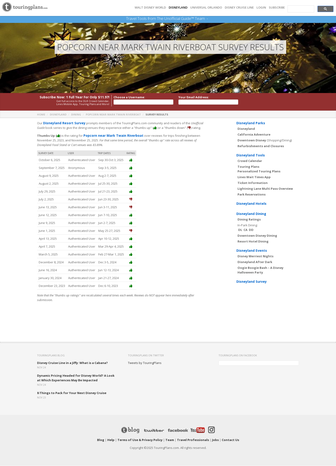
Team (169, 440)
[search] (300, 9)
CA (245, 230)
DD (251, 230)
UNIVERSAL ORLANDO (206, 7)
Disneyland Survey (251, 282)
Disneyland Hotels (251, 204)
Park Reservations (252, 195)
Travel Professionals (193, 440)
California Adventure (254, 135)
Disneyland (58, 114)
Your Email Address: (193, 97)
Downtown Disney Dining (257, 236)
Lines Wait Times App (254, 177)
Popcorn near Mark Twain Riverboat (113, 114)
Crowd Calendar (250, 161)
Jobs (215, 440)
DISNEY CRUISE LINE (239, 7)
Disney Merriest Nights (255, 256)
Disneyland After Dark (255, 262)
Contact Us (230, 440)
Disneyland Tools (250, 155)
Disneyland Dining (251, 214)
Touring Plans (248, 167)
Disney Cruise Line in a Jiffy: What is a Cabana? (72, 363)
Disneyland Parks (250, 123)
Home (41, 114)
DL (240, 230)
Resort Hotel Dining (253, 241)
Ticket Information (253, 183)
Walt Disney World (150, 7)
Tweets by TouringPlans (145, 363)
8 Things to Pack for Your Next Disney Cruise (71, 393)
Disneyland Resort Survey (63, 123)
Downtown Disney (252, 140)
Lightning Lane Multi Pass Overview (265, 189)
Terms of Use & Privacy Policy (139, 440)
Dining (76, 114)
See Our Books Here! (210, 18)
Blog (100, 440)
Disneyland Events (251, 251)
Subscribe (277, 7)
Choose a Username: (129, 97)
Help (110, 440)
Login (261, 7)
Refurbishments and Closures (261, 146)
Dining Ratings (249, 219)
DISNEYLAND (178, 7)
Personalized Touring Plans (259, 171)
